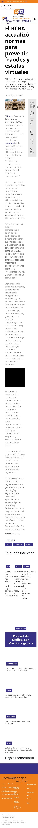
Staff (28, 788)
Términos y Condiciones (8, 815)
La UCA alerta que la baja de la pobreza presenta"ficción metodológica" (20, 669)
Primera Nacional (21, 628)
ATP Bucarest (17, 793)
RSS (28, 803)
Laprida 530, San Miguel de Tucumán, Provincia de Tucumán (12, 821)
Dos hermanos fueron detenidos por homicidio (19, 722)
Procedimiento (11, 716)
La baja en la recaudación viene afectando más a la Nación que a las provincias (18, 750)
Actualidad (5, 791)
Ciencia (16, 797)
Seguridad (18, 544)
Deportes (11, 787)
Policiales (11, 784)
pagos (8, 567)
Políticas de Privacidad (8, 817)
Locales (4, 787)
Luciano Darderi (16, 788)
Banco (10, 116)
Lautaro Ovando (16, 802)
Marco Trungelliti (17, 807)
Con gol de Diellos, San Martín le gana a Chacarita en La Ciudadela (20, 643)
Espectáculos (12, 791)
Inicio (3, 784)
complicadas (18, 567)
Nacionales (5, 795)
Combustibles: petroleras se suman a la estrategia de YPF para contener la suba (28, 584)
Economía (5, 798)
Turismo (9, 690)
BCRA (9, 544)
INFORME (9, 743)
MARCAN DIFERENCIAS (12, 664)
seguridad (10, 143)
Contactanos (31, 784)
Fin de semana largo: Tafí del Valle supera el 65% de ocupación (18, 696)
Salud (10, 798)
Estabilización (28, 567)
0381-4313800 (6, 824)
